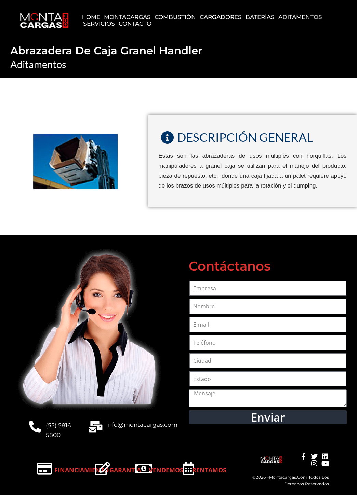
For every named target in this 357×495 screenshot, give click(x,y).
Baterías (260, 17)
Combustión (175, 17)
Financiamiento (81, 470)
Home (90, 17)
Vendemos (166, 470)
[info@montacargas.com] (96, 426)
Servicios (99, 23)
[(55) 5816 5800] (35, 426)
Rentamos (209, 470)
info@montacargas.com (141, 424)
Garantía (125, 470)
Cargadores (221, 17)
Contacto (135, 23)
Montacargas (127, 17)
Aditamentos (300, 17)
